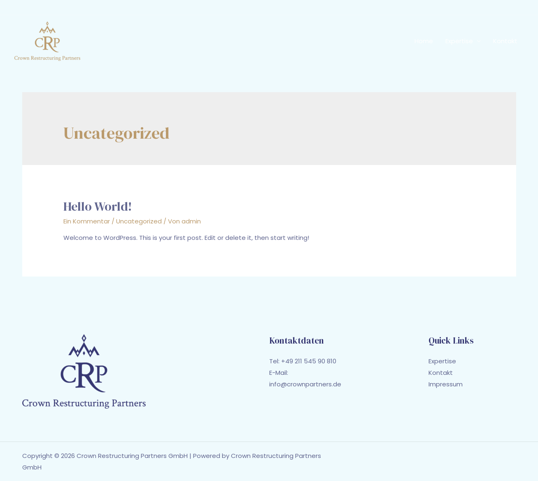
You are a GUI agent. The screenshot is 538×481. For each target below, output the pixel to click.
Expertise (459, 41)
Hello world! (97, 206)
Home (424, 41)
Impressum (446, 384)
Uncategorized (139, 221)
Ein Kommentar (86, 221)
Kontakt (505, 41)
